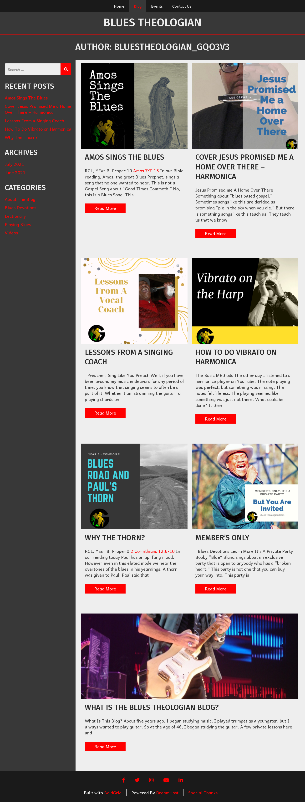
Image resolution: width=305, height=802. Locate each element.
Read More (105, 208)
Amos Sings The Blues (124, 157)
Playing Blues (18, 224)
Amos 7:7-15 (146, 170)
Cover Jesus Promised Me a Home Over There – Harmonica (244, 167)
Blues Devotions (20, 207)
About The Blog (20, 199)
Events (157, 6)
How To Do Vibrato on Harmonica (38, 129)
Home (119, 6)
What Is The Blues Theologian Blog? (152, 707)
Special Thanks (203, 792)
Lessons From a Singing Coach (34, 121)
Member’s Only (222, 537)
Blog (138, 6)
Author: (152, 46)
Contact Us (181, 6)
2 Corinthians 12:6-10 (153, 551)
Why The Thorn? (115, 537)
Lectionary (15, 216)
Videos (11, 233)
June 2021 (15, 172)
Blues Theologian (152, 22)
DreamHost (167, 792)
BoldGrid (113, 792)
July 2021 (14, 164)
